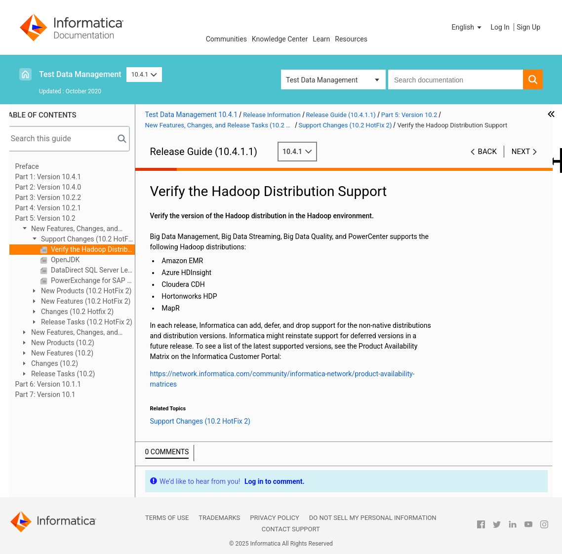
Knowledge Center (280, 39)
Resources (351, 39)
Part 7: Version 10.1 (56, 394)
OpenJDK (75, 260)
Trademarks (219, 517)
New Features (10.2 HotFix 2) (95, 301)
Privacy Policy (274, 517)
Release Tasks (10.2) (73, 374)
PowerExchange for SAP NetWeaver (102, 280)
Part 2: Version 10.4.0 (59, 187)
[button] (467, 27)
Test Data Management (80, 74)
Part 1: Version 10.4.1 (59, 177)
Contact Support (291, 529)
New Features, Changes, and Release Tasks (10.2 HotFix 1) (79, 333)
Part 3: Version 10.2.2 (59, 197)
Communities (226, 39)
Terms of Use (167, 517)
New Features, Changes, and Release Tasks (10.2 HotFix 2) (79, 229)
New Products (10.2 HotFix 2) (96, 291)
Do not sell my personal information (373, 517)
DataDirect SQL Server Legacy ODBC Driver (102, 270)
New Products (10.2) (72, 343)
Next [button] (521, 151)
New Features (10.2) (72, 353)
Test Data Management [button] (322, 80)
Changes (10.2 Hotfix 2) (87, 312)
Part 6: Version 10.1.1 (59, 384)
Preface (37, 166)
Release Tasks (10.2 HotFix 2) (96, 322)
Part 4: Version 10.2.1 (59, 208)
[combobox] (455, 79)
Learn (321, 39)
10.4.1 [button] (144, 74)
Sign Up (528, 27)
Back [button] (487, 151)
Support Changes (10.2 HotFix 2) (92, 239)
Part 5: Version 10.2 (56, 218)
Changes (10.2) (64, 363)
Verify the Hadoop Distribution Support (102, 249)
